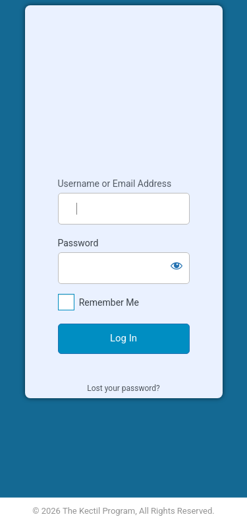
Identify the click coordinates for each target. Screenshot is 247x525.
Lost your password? (123, 388)
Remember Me (109, 302)
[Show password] (176, 265)
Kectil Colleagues (124, 85)
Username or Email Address (115, 183)
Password (78, 243)
